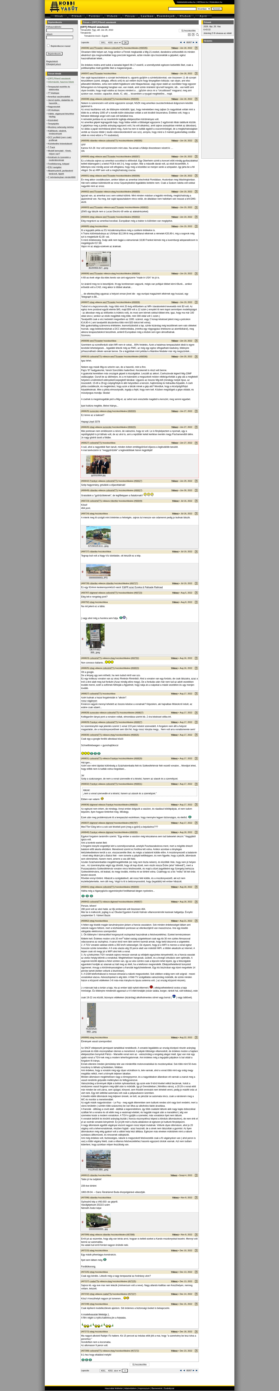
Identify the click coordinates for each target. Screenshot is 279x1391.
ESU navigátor (55, 167)
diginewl (94, 593)
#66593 (131, 411)
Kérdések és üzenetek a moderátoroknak (59, 158)
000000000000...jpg (98, 1229)
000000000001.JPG (98, 577)
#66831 (138, 784)
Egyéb (105, 36)
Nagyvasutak (54, 106)
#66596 (135, 175)
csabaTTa (94, 1281)
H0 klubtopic (54, 110)
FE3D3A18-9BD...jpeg (91, 1030)
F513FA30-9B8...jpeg (98, 1169)
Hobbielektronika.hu (186, 2)
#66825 (134, 735)
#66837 (138, 901)
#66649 (138, 501)
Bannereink (156, 1388)
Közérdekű (53, 120)
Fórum (86, 22)
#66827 (139, 712)
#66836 (133, 832)
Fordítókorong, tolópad (58, 164)
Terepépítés (53, 124)
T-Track (51, 147)
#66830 (134, 887)
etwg (92, 99)
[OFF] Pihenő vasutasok (104, 22)
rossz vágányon (89, 701)
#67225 (131, 1281)
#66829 (138, 758)
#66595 (143, 48)
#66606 (135, 302)
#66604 (135, 273)
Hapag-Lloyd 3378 (90, 421)
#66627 (138, 481)
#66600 (135, 191)
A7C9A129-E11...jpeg (98, 546)
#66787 (133, 823)
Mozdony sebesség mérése (61, 127)
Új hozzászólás (189, 30)
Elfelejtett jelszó (53, 64)
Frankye (94, 481)
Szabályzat (169, 1388)
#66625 (131, 427)
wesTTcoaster (96, 48)
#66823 (134, 668)
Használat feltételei (114, 1388)
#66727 (133, 583)
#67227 (131, 1294)
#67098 (130, 1234)
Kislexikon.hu (216, 2)
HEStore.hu (202, 2)
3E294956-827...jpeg (98, 268)
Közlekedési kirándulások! (60, 143)
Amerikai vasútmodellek (59, 96)
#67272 (134, 1351)
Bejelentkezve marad (60, 46)
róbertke (94, 140)
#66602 (144, 207)
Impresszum (144, 1388)
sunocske (94, 411)
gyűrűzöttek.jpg (98, 475)
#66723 (138, 593)
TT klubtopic (53, 93)
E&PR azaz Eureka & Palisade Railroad (142, 587)
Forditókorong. (88, 1266)
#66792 (134, 658)
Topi (94, 30)
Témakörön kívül (92, 36)
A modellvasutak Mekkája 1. (95, 1314)
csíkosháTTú (117, 48)
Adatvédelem (130, 1388)
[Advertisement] (217, 100)
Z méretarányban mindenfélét (62, 177)
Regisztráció (52, 61)
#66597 (135, 156)
